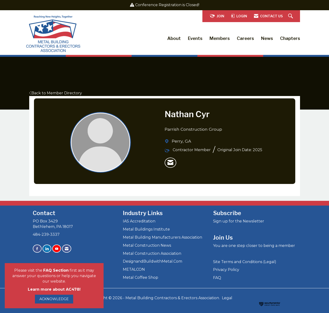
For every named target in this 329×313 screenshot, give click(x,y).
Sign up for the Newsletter (238, 221)
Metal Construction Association (152, 253)
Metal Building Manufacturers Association (162, 237)
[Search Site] (291, 16)
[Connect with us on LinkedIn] (47, 249)
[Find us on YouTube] (56, 249)
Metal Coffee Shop (140, 277)
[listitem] (170, 163)
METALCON (134, 269)
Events (195, 38)
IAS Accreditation (139, 221)
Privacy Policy (226, 269)
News (267, 38)
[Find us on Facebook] (37, 249)
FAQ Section (56, 270)
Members (220, 38)
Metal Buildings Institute (146, 229)
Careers (245, 38)
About (174, 38)
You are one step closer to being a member (254, 245)
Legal (227, 298)
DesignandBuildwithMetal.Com (152, 261)
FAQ (217, 277)
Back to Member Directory (55, 93)
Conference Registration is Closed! (167, 5)
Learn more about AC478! (54, 289)
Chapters (290, 38)
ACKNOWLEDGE (54, 299)
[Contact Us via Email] (66, 249)
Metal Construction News (147, 245)
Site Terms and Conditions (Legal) (244, 262)
